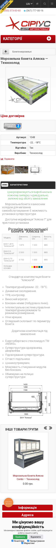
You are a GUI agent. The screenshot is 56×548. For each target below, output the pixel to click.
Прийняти (20, 537)
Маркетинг (28, 543)
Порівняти (9, 159)
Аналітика (17, 541)
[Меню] (52, 4)
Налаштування (36, 541)
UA (28, 4)
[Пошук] (44, 4)
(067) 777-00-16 (34, 10)
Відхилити (36, 537)
